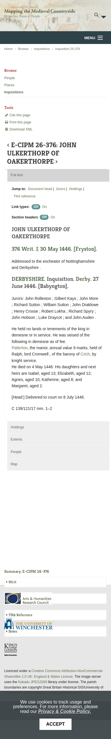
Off (35, 207)
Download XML (18, 129)
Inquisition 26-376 (67, 48)
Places (9, 85)
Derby (83, 279)
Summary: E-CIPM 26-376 (26, 571)
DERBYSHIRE (28, 279)
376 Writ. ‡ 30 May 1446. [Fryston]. (54, 248)
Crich (85, 354)
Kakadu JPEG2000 (32, 682)
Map (14, 464)
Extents (16, 439)
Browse (23, 48)
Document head (40, 189)
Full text (17, 175)
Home (8, 48)
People (9, 78)
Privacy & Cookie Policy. (64, 711)
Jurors (60, 189)
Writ (12, 582)
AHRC (28, 598)
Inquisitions (42, 48)
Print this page (17, 122)
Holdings (75, 189)
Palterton (20, 348)
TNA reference (24, 196)
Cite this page (17, 115)
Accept (55, 724)
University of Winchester (30, 624)
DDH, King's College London (11, 649)
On (44, 207)
